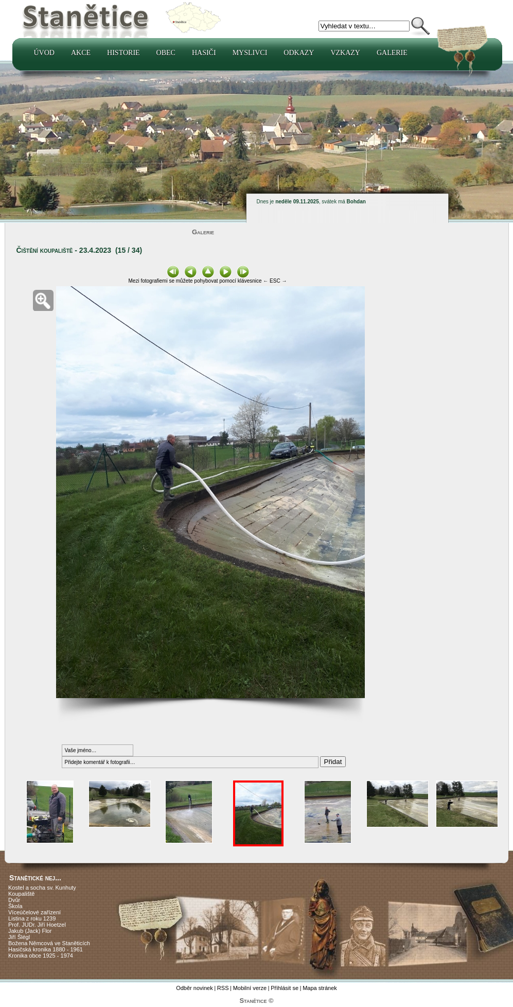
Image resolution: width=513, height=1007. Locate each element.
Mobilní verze (250, 988)
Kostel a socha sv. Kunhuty (42, 887)
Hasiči (204, 53)
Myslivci (250, 53)
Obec (165, 53)
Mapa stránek (320, 988)
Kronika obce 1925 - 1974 (40, 955)
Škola (15, 906)
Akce (81, 53)
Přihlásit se (284, 988)
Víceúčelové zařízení (34, 912)
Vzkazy (345, 53)
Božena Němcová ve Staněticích (49, 943)
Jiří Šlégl (19, 937)
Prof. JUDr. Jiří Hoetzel (37, 925)
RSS (223, 988)
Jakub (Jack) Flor (29, 931)
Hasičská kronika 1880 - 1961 (45, 949)
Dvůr (14, 900)
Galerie (392, 53)
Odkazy (299, 53)
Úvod (44, 53)
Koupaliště (21, 894)
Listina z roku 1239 (32, 918)
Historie (123, 53)
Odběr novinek (194, 988)
